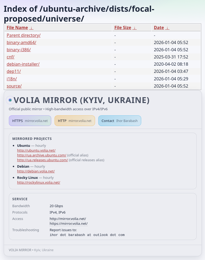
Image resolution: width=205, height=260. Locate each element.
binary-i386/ (19, 50)
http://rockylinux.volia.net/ (38, 182)
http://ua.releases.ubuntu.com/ (42, 159)
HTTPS (30, 120)
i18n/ (12, 79)
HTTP (75, 120)
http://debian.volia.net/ (36, 171)
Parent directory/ (24, 35)
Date (159, 27)
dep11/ (14, 71)
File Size (123, 27)
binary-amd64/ (21, 42)
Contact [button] (120, 120)
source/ (14, 86)
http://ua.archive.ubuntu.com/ (41, 155)
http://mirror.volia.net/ (68, 218)
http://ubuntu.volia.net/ (36, 150)
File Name (17, 27)
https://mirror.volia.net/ (69, 223)
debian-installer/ (23, 64)
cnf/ (10, 57)
